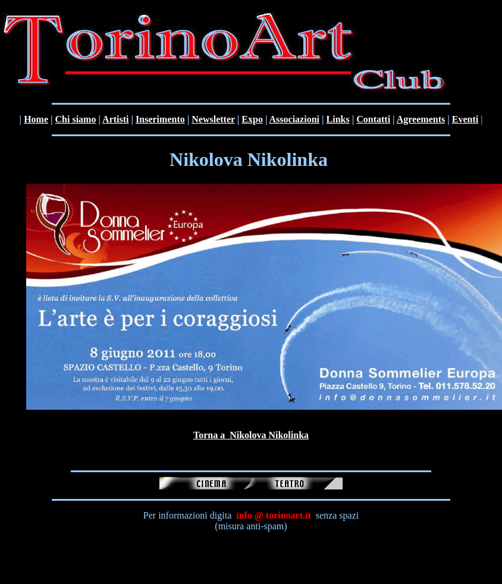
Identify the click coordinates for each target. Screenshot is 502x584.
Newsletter (213, 119)
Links (338, 119)
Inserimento (160, 119)
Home (36, 119)
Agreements (421, 119)
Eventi (465, 119)
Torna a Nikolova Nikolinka (251, 435)
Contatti (373, 119)
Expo (252, 119)
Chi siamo (75, 119)
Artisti (115, 119)
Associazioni (294, 119)
